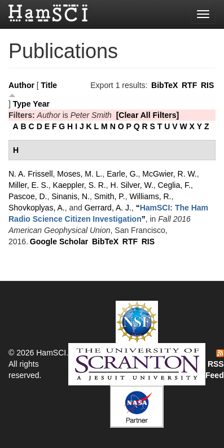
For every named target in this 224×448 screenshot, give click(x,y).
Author (21, 85)
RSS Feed (214, 364)
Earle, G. (122, 173)
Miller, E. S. (28, 185)
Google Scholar (59, 241)
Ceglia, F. (174, 185)
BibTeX (164, 85)
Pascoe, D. (27, 196)
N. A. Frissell (30, 173)
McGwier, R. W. (169, 173)
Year (41, 103)
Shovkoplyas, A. (36, 207)
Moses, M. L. (79, 173)
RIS (207, 85)
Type (22, 103)
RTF (189, 85)
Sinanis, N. (70, 196)
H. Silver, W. (132, 185)
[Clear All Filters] (147, 115)
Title (49, 85)
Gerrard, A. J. (108, 207)
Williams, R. (151, 196)
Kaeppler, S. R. (79, 185)
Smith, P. (109, 196)
